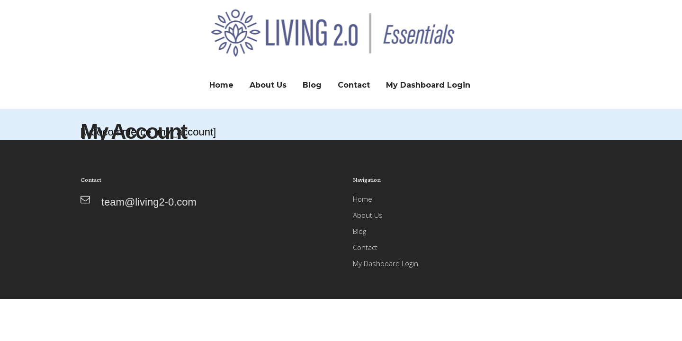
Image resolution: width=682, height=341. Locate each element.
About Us (368, 215)
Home (362, 199)
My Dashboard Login (385, 263)
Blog (359, 231)
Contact (365, 247)
